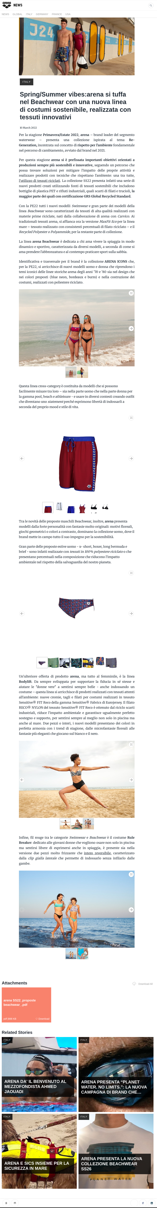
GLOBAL (17, 14)
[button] (131, 292)
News (5, 14)
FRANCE (57, 14)
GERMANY (42, 14)
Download (42, 1018)
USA (67, 14)
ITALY (29, 14)
